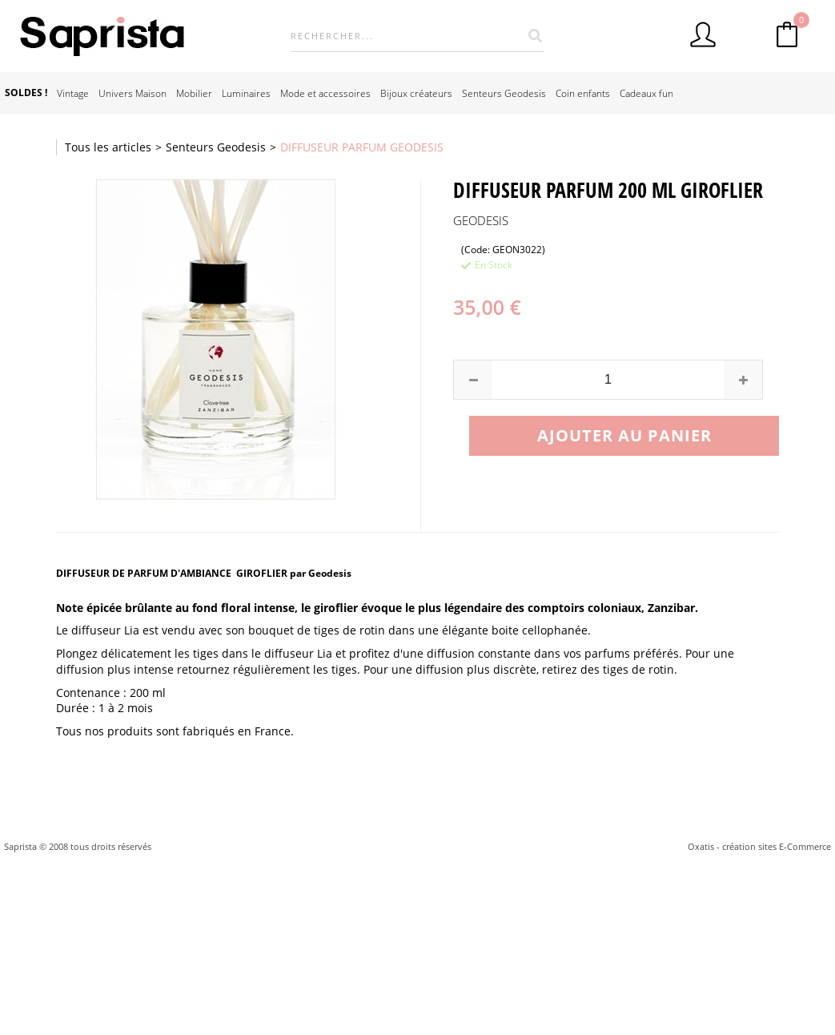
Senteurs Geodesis (504, 93)
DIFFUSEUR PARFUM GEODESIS (362, 147)
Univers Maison (132, 93)
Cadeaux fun (646, 93)
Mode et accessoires (325, 93)
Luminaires (246, 93)
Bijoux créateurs (416, 93)
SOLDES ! (26, 92)
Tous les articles (108, 147)
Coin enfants (583, 93)
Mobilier (194, 93)
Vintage (73, 93)
